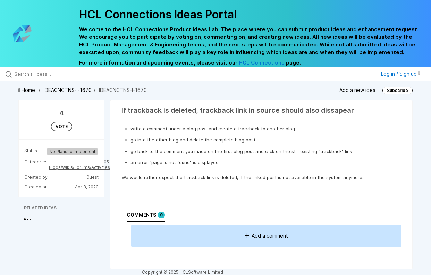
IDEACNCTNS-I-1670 (68, 90)
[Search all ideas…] (52, 74)
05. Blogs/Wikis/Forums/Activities (79, 164)
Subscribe (397, 90)
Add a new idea (357, 90)
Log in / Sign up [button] (400, 74)
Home (27, 90)
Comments (146, 215)
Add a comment (266, 236)
